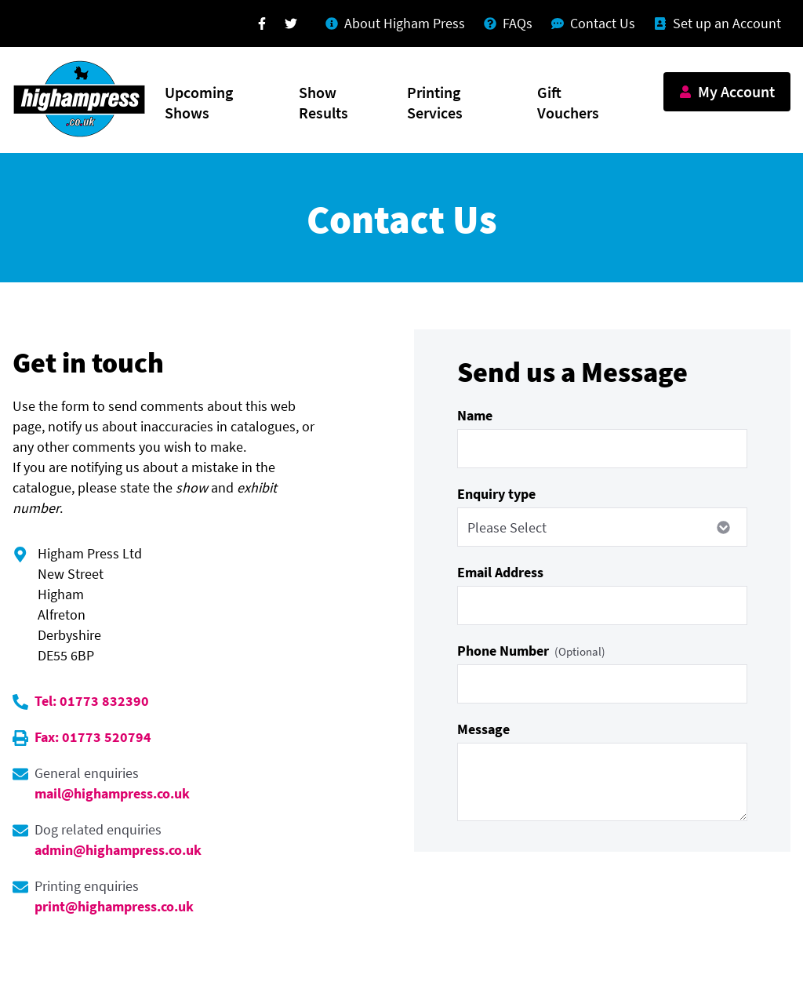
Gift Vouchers (568, 102)
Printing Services (435, 102)
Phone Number (531, 651)
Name (474, 415)
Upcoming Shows (199, 102)
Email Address (500, 572)
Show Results (323, 102)
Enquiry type (496, 494)
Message (483, 729)
